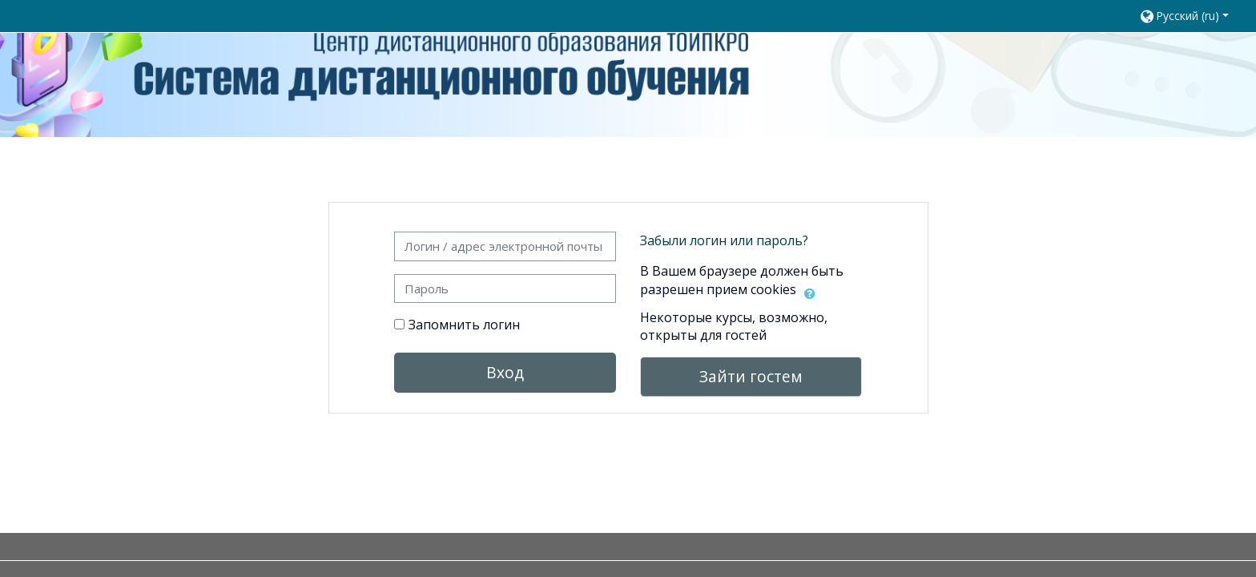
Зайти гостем (751, 376)
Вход (505, 372)
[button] (1190, 15)
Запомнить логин (464, 324)
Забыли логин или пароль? (724, 240)
